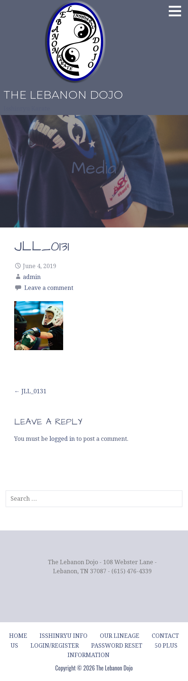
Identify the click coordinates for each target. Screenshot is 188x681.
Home (18, 635)
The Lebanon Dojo (63, 95)
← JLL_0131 (30, 391)
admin (32, 277)
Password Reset (116, 645)
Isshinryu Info (63, 635)
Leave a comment (48, 287)
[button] (177, 10)
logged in (62, 438)
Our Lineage (119, 635)
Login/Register (54, 645)
